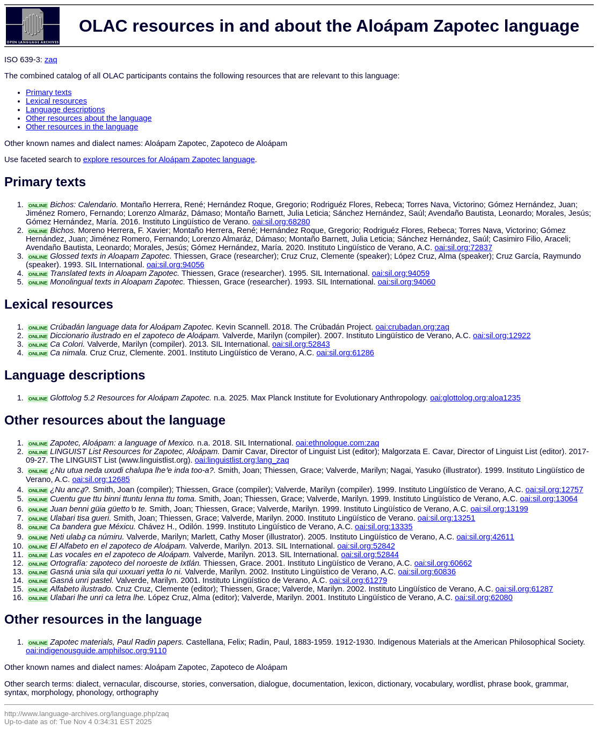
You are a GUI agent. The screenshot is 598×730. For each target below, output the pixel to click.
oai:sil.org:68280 (281, 221)
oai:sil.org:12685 (101, 479)
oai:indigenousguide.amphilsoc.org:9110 (96, 650)
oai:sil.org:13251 (447, 518)
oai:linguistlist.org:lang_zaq (242, 460)
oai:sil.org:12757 (555, 489)
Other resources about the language (89, 118)
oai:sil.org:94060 (407, 282)
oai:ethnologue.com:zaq (338, 443)
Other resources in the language (82, 126)
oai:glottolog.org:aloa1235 (475, 397)
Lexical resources (56, 101)
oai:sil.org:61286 (345, 352)
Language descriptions (65, 109)
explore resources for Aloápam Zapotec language (169, 159)
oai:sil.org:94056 (176, 264)
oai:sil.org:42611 (485, 536)
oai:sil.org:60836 (427, 571)
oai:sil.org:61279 (359, 580)
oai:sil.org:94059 (401, 273)
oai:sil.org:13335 (384, 526)
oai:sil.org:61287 (524, 589)
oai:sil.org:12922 (502, 335)
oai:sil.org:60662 (443, 563)
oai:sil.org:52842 (366, 546)
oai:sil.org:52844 (370, 554)
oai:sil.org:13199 (499, 509)
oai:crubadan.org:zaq (412, 327)
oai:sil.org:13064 (549, 498)
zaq (51, 59)
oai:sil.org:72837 (464, 247)
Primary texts (49, 92)
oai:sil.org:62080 (484, 597)
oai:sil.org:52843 (301, 344)
